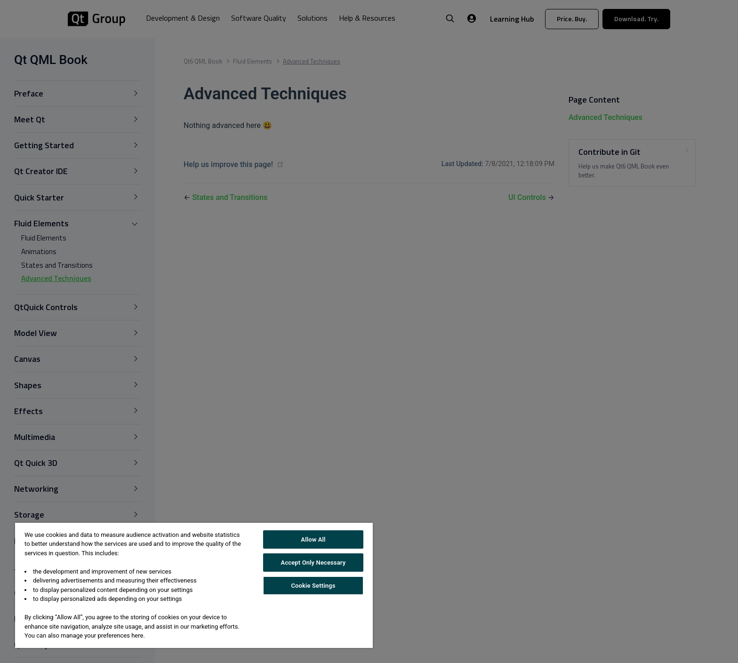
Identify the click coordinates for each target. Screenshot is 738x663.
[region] (194, 585)
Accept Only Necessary (313, 562)
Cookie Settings (313, 585)
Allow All (313, 539)
